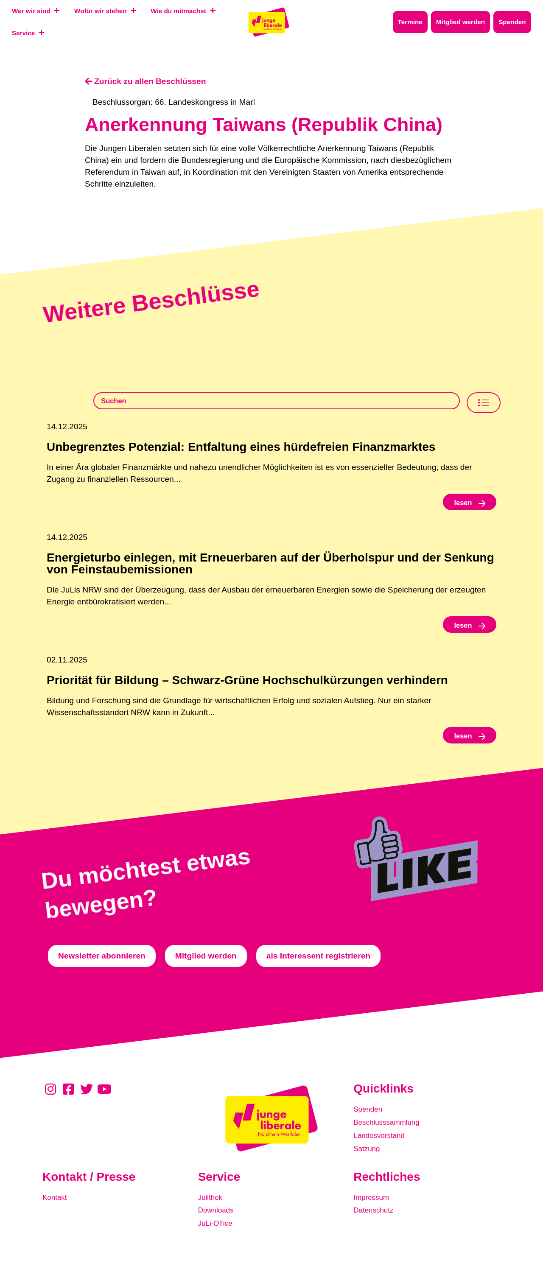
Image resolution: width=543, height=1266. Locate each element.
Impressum (373, 1204)
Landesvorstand (382, 1142)
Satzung (368, 1154)
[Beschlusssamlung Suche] (277, 402)
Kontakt (56, 1204)
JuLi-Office (217, 1228)
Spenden (369, 1118)
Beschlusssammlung (390, 1130)
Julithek (212, 1204)
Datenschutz (376, 1216)
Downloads (218, 1216)
